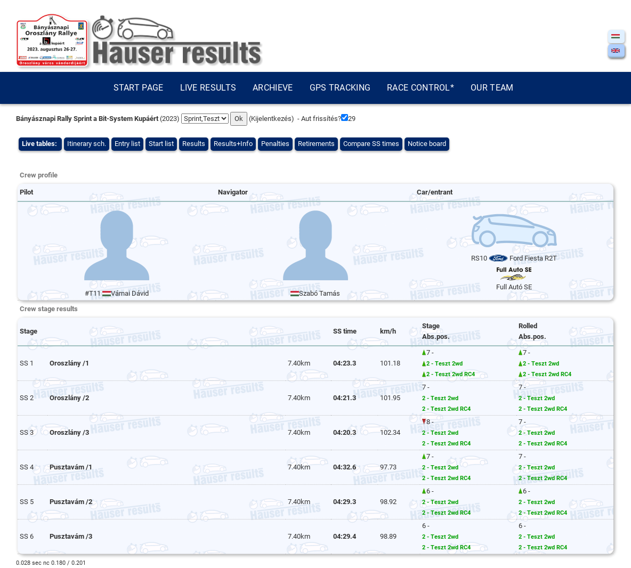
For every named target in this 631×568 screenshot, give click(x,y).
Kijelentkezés (271, 119)
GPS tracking (340, 88)
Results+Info (233, 144)
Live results (208, 88)
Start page (139, 88)
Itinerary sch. (86, 144)
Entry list (127, 144)
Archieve (273, 88)
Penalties (275, 144)
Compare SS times (371, 144)
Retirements (316, 144)
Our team (492, 88)
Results (193, 144)
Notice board (427, 144)
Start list (161, 144)
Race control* (420, 88)
